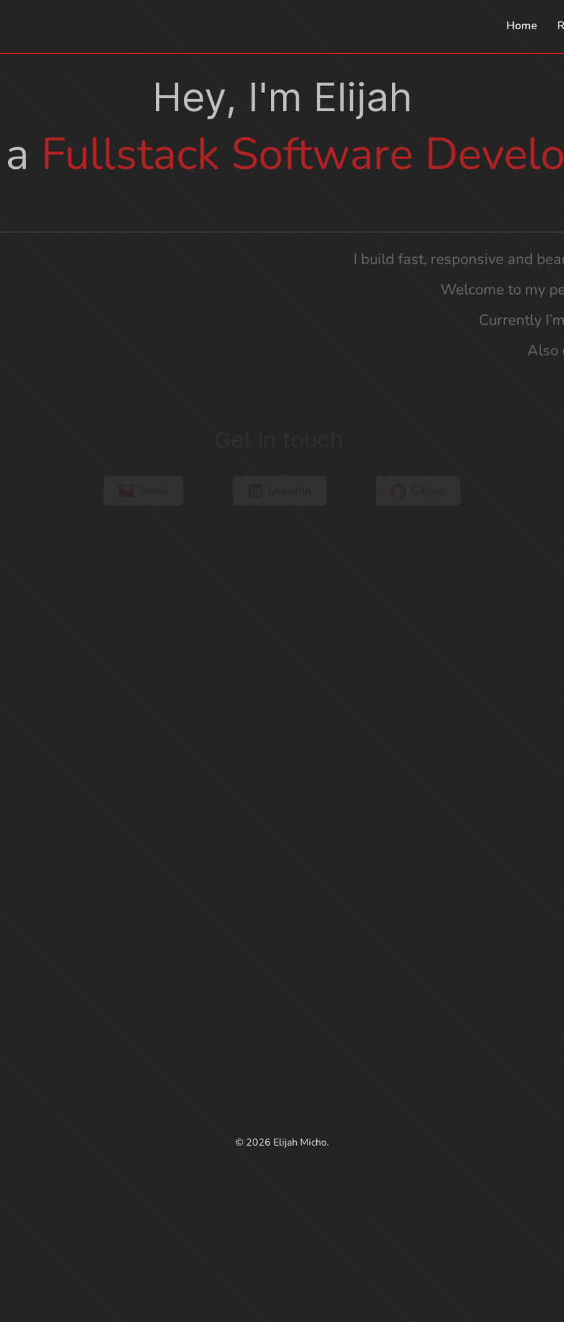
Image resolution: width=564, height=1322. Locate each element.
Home (521, 25)
